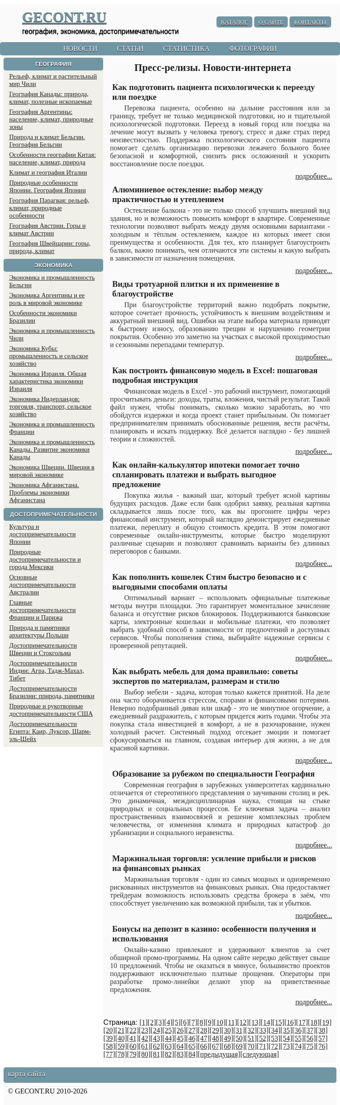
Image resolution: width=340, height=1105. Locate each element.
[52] (263, 1038)
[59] (121, 1046)
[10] (220, 1022)
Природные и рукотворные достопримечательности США (51, 710)
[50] (239, 1038)
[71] (263, 1046)
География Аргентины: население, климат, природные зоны (51, 119)
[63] (168, 1046)
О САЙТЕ (271, 22)
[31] (239, 1030)
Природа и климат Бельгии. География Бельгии (47, 140)
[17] (302, 1022)
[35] (286, 1030)
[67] (215, 1046)
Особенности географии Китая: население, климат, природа (52, 158)
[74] (298, 1046)
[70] (251, 1046)
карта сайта (26, 1074)
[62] (156, 1046)
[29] (215, 1030)
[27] (192, 1030)
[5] (177, 1022)
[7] (193, 1022)
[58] (109, 1046)
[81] (156, 1054)
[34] (275, 1030)
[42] (145, 1038)
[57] (322, 1038)
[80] (145, 1054)
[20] (109, 1030)
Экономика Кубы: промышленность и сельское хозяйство (49, 356)
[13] (255, 1022)
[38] (322, 1030)
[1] (143, 1022)
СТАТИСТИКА (186, 48)
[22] (133, 1030)
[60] (133, 1046)
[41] (133, 1038)
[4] (168, 1022)
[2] (152, 1022)
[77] (109, 1054)
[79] (133, 1054)
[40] (121, 1038)
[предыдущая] (219, 1054)
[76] (322, 1046)
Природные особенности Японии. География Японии (47, 186)
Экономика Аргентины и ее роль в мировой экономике (47, 299)
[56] (310, 1038)
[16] (290, 1022)
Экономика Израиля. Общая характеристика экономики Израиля (47, 381)
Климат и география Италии (48, 172)
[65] (192, 1046)
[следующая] (259, 1054)
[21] (121, 1030)
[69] (239, 1046)
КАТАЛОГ (234, 22)
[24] (156, 1030)
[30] (227, 1030)
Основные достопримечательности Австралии (42, 585)
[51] (251, 1038)
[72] (275, 1046)
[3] (160, 1022)
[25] (168, 1030)
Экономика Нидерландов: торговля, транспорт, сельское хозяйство (50, 406)
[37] (310, 1030)
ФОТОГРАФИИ (253, 48)
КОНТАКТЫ (310, 22)
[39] (109, 1038)
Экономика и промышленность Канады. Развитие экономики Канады (52, 449)
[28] (204, 1030)
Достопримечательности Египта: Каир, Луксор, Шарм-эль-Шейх (50, 731)
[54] (286, 1038)
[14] (267, 1022)
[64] (180, 1046)
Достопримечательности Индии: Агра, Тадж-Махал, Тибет (46, 671)
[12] (243, 1022)
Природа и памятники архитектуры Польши (39, 631)
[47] (204, 1038)
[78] (121, 1054)
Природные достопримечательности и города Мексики (45, 559)
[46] (192, 1038)
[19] (326, 1022)
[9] (209, 1022)
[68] (227, 1046)
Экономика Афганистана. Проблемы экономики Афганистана (44, 492)
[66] (204, 1046)
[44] (168, 1038)
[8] (201, 1022)
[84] (192, 1054)
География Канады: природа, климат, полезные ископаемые (50, 97)
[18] (314, 1022)
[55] (298, 1038)
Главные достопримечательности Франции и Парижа (42, 610)
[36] (298, 1030)
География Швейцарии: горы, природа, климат (50, 247)
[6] (185, 1022)
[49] (227, 1038)
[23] (145, 1030)
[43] (156, 1038)
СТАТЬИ (130, 48)
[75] (310, 1046)
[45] (180, 1038)
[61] (145, 1046)
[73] (286, 1046)
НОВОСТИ (80, 48)
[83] (180, 1054)
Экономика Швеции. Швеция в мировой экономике (52, 471)
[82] (168, 1054)
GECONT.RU (64, 17)
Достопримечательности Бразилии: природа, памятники (52, 692)
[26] (180, 1030)
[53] (275, 1038)
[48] (215, 1038)
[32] (251, 1030)
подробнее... (313, 176)
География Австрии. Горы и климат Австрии (47, 229)
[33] (263, 1030)
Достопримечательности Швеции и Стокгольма (43, 649)
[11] (231, 1022)
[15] (278, 1022)
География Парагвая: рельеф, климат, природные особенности (49, 208)
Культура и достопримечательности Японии (42, 534)
